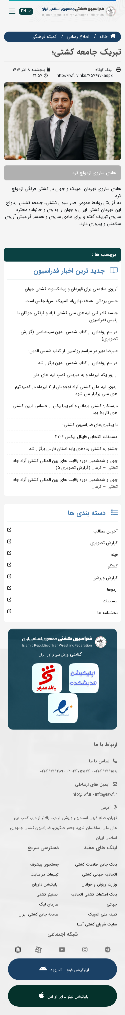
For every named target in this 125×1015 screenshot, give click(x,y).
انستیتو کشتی (47, 894)
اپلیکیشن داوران (45, 884)
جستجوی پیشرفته (44, 864)
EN (26, 11)
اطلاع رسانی (78, 36)
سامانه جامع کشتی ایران (39, 914)
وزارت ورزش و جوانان (99, 884)
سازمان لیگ (49, 904)
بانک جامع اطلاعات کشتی (96, 864)
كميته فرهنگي (44, 36)
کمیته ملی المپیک (102, 914)
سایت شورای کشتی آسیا (97, 924)
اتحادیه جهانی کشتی (99, 874)
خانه (103, 36)
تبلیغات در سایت (45, 874)
